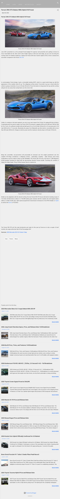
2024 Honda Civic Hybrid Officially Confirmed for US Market (20, 436)
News (20, 4)
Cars (14, 4)
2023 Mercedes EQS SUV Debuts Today (17, 232)
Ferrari (11, 239)
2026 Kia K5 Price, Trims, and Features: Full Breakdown (19, 345)
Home (8, 4)
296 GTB (21, 57)
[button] (58, 10)
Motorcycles (29, 4)
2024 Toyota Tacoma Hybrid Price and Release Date (18, 472)
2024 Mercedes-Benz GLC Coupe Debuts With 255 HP (18, 309)
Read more (55, 322)
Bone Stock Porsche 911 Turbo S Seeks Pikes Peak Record (20, 454)
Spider (57, 200)
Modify (39, 4)
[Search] (58, 3)
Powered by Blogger (30, 493)
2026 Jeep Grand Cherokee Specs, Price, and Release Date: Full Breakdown (25, 327)
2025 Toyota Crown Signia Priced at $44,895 (15, 381)
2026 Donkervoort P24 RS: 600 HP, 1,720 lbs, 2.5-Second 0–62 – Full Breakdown (26, 363)
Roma (10, 202)
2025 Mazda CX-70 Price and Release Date (14, 400)
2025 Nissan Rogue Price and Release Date (15, 418)
